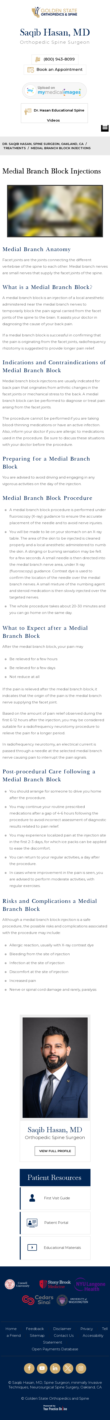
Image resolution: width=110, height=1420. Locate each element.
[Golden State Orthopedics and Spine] (55, 12)
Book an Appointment (55, 70)
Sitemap (37, 1335)
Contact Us (64, 1335)
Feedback (35, 1328)
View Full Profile (55, 1151)
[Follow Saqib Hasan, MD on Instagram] (81, 1368)
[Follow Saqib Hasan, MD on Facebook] (29, 1368)
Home (11, 1328)
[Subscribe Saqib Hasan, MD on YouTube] (42, 1368)
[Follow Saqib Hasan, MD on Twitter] (68, 1368)
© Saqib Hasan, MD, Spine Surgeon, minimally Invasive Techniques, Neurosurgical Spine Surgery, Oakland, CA (55, 1384)
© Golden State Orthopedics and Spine (55, 1398)
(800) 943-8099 (55, 59)
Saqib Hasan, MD (55, 36)
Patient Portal (47, 1223)
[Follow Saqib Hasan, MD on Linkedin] (55, 1368)
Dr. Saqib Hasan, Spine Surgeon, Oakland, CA (43, 144)
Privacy (86, 1328)
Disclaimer (62, 1328)
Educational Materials (54, 1248)
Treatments (14, 148)
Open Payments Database (55, 1349)
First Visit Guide (49, 1198)
